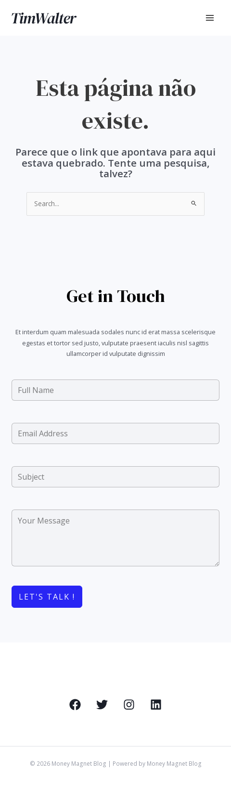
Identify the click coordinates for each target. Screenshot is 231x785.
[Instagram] (129, 704)
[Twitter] (102, 704)
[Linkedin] (156, 704)
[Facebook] (75, 704)
